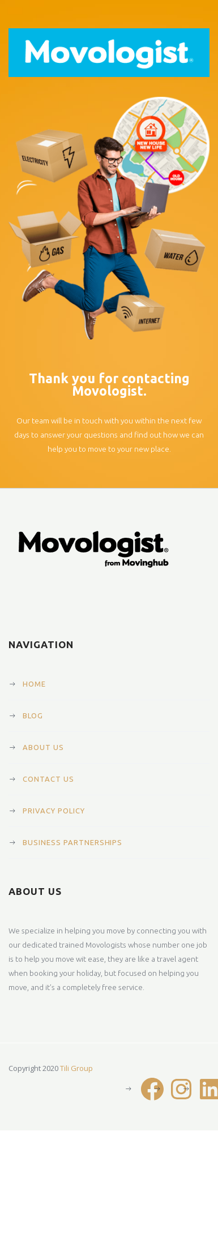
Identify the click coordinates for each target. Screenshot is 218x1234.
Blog (33, 715)
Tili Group (76, 1068)
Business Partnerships (72, 842)
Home (34, 684)
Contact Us (48, 779)
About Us (43, 747)
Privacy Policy (54, 811)
